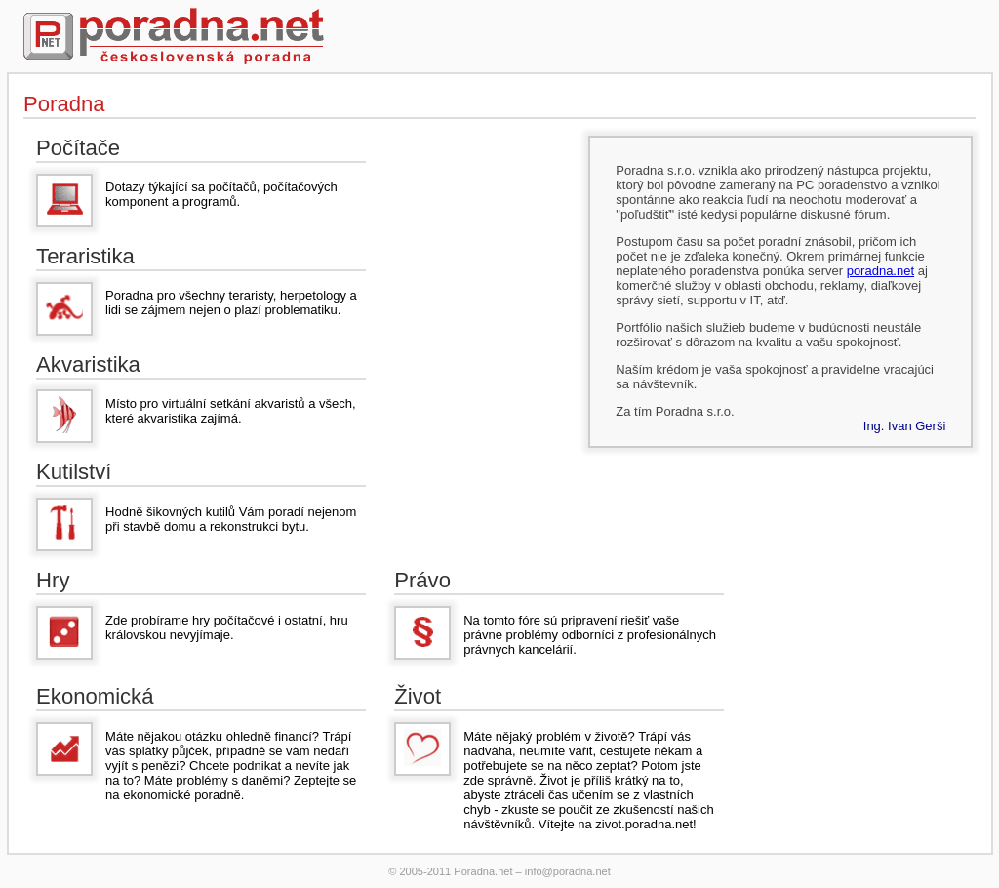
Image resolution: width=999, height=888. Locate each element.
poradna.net (880, 270)
